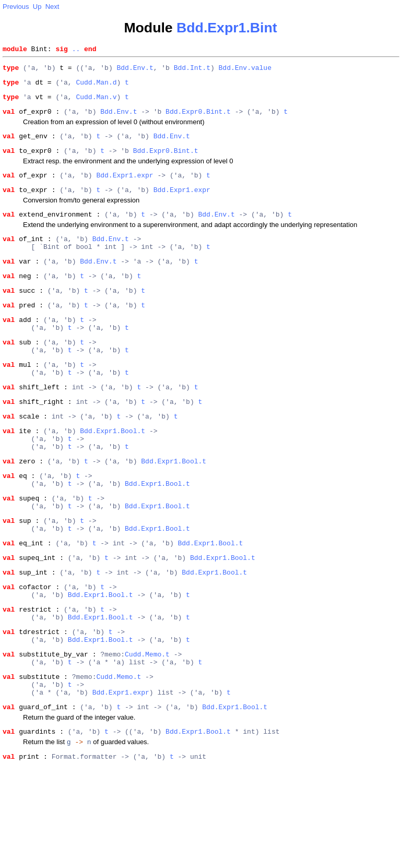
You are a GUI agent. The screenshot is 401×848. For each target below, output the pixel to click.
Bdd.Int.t (192, 70)
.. (76, 50)
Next (52, 6)
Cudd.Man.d (96, 86)
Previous (16, 6)
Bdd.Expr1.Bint (226, 27)
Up (37, 6)
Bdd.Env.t (134, 70)
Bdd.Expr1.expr (124, 187)
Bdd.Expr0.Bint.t (198, 119)
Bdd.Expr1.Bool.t (112, 471)
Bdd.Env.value (244, 70)
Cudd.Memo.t (147, 724)
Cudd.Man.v (96, 103)
